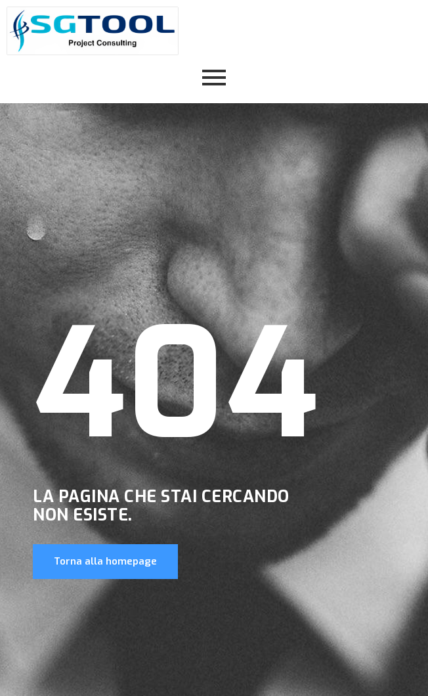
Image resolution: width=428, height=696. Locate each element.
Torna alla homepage (105, 561)
